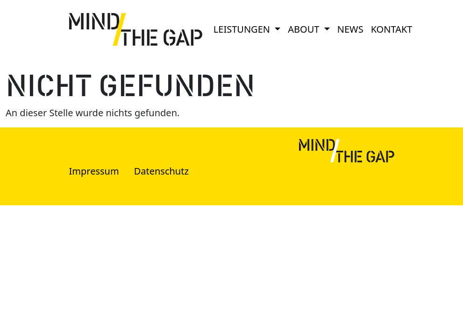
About (304, 29)
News (350, 29)
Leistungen (243, 29)
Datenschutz (161, 171)
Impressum (94, 171)
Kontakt (392, 29)
